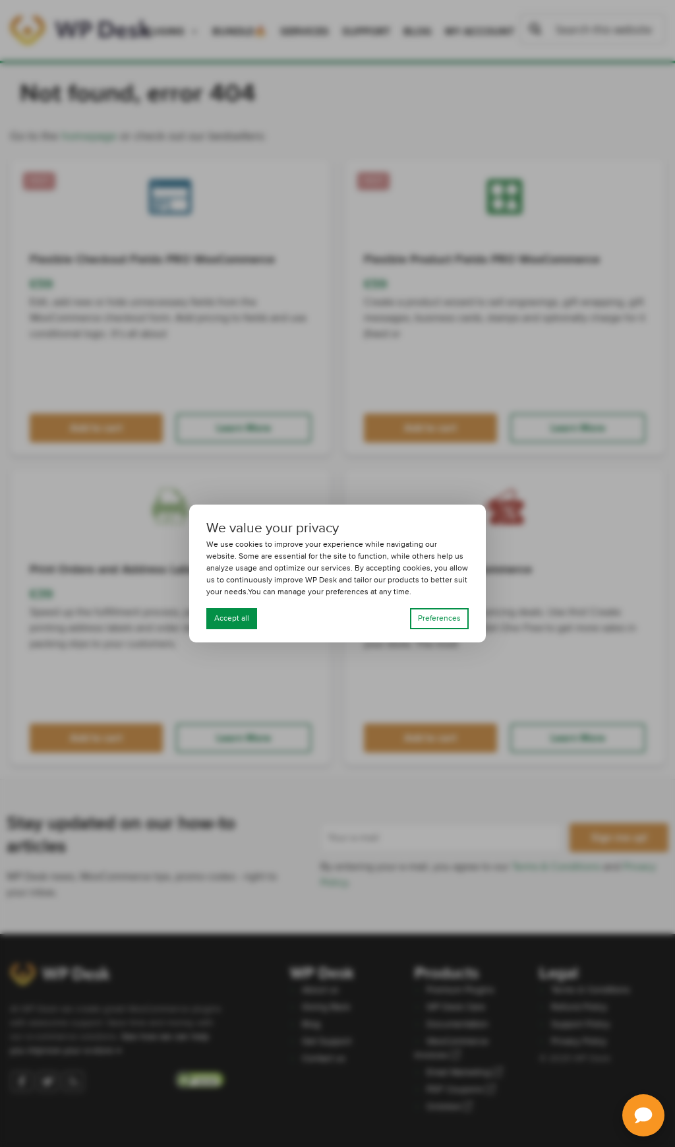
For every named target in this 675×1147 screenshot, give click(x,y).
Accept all (231, 619)
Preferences (439, 619)
